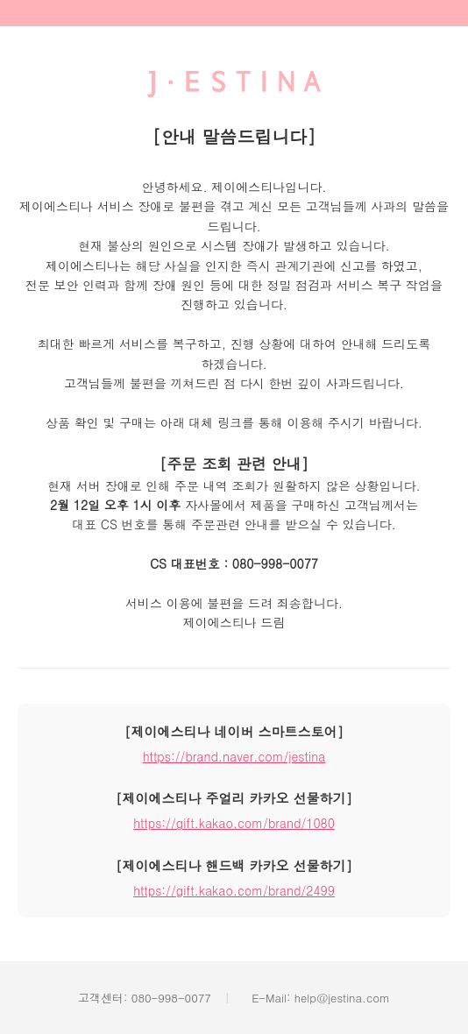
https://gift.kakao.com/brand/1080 (234, 823)
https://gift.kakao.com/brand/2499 (234, 890)
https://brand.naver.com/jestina (234, 756)
